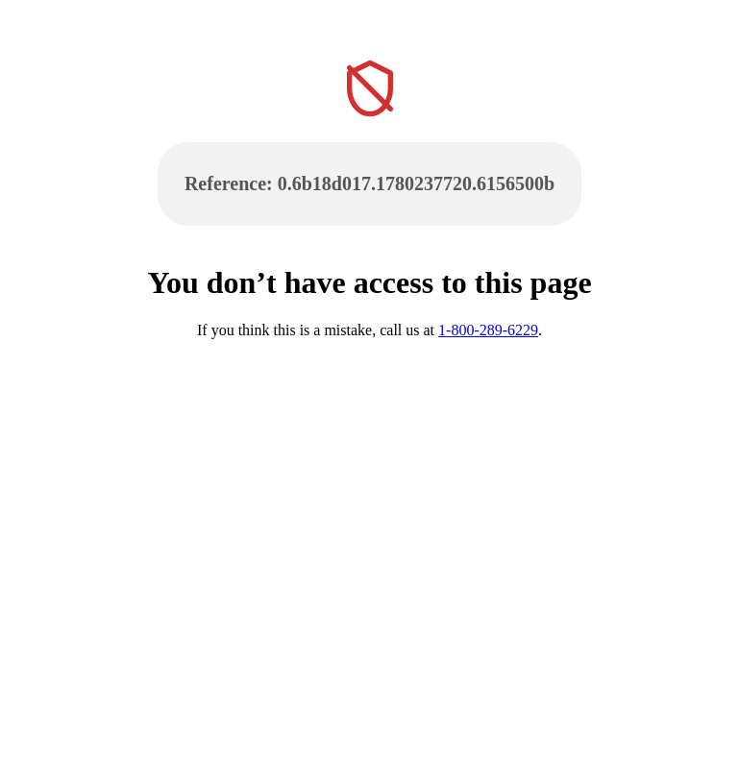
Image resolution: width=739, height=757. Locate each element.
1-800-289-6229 (488, 330)
